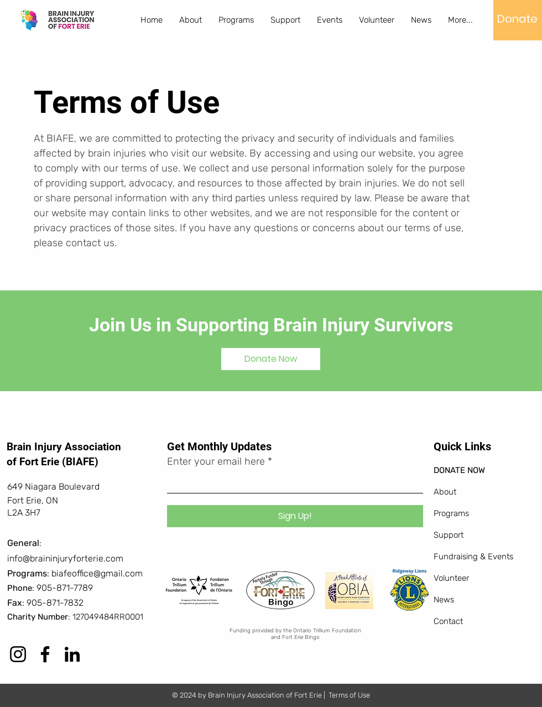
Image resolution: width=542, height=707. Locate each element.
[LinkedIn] (72, 654)
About (445, 492)
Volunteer (451, 578)
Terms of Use (349, 695)
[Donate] (517, 19)
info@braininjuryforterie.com (65, 558)
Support (448, 535)
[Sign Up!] (295, 516)
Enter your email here (216, 461)
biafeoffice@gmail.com (97, 573)
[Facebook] (45, 654)
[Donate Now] (270, 359)
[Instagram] (18, 654)
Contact (448, 621)
